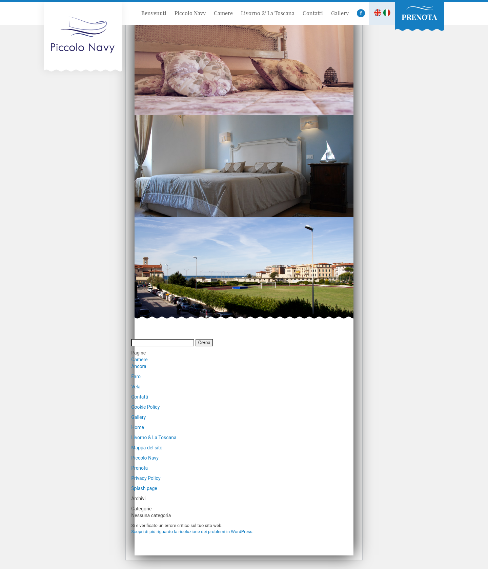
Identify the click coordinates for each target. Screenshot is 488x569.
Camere (139, 359)
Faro (136, 376)
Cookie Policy (145, 407)
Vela (135, 386)
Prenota (139, 468)
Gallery (138, 417)
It (386, 12)
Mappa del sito (146, 447)
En (377, 12)
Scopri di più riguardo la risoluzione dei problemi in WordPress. (192, 531)
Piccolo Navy (145, 458)
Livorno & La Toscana (153, 437)
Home (137, 427)
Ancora (138, 366)
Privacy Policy (145, 478)
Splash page (144, 488)
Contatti (139, 397)
